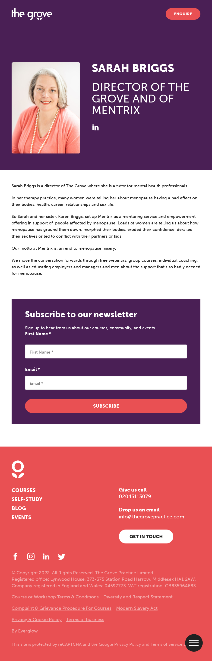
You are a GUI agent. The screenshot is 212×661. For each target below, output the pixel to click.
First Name (38, 333)
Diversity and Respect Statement (138, 597)
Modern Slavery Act (137, 608)
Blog (19, 508)
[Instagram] (31, 556)
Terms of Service (166, 644)
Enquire (183, 14)
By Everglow (25, 631)
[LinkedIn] (95, 127)
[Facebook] (15, 556)
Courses (24, 490)
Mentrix (45, 248)
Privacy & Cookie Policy (37, 619)
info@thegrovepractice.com (151, 517)
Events (21, 517)
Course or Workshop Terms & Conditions (55, 597)
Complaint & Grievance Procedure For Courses (61, 608)
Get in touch (146, 536)
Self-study (27, 499)
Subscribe (106, 406)
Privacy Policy (127, 644)
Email (32, 369)
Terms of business (85, 619)
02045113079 (135, 496)
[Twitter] (61, 556)
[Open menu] (194, 643)
